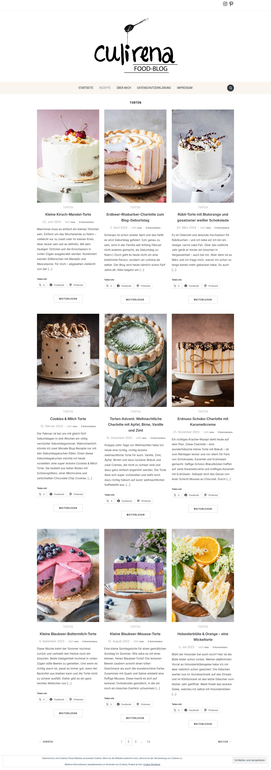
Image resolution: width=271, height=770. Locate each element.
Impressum (185, 88)
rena (70, 222)
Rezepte (105, 88)
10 (149, 746)
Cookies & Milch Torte (68, 418)
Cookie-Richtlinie (151, 764)
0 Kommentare (86, 222)
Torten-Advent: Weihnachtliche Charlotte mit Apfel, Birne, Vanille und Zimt (136, 424)
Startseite (85, 88)
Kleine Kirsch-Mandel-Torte (68, 214)
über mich (124, 88)
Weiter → (223, 746)
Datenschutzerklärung (154, 88)
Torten (68, 207)
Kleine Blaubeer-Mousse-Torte (135, 637)
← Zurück (47, 746)
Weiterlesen (68, 298)
